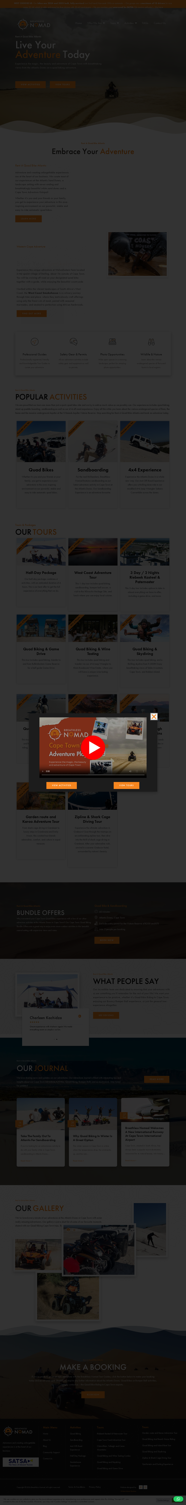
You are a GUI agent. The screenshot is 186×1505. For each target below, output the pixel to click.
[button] (178, 1499)
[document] (93, 752)
